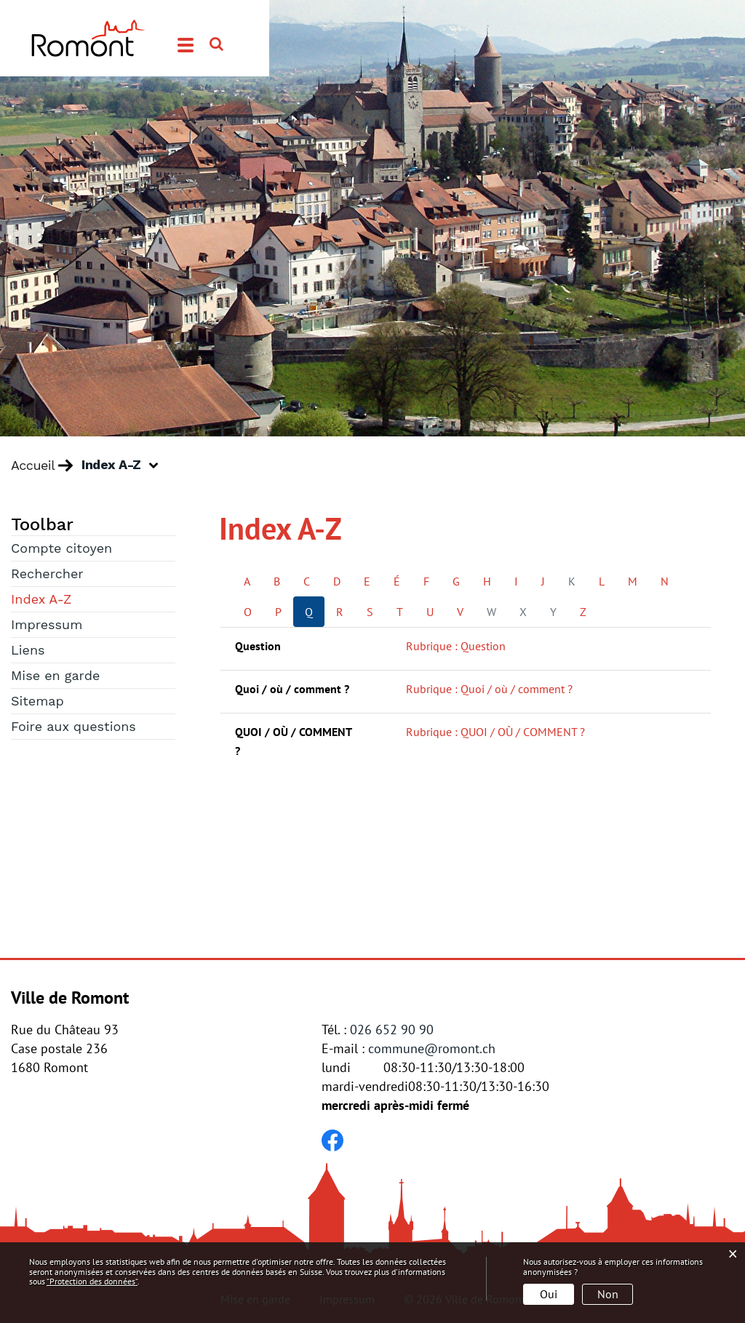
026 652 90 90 (392, 1029)
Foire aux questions (73, 726)
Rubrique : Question (456, 646)
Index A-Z (82, 598)
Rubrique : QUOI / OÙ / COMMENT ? (495, 731)
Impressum (46, 624)
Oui (548, 1294)
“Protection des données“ (92, 1281)
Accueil (33, 465)
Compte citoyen (61, 548)
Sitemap (37, 700)
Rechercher (47, 573)
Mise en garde (55, 675)
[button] (125, 465)
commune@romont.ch (431, 1048)
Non (607, 1294)
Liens (28, 649)
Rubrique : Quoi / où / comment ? (489, 689)
